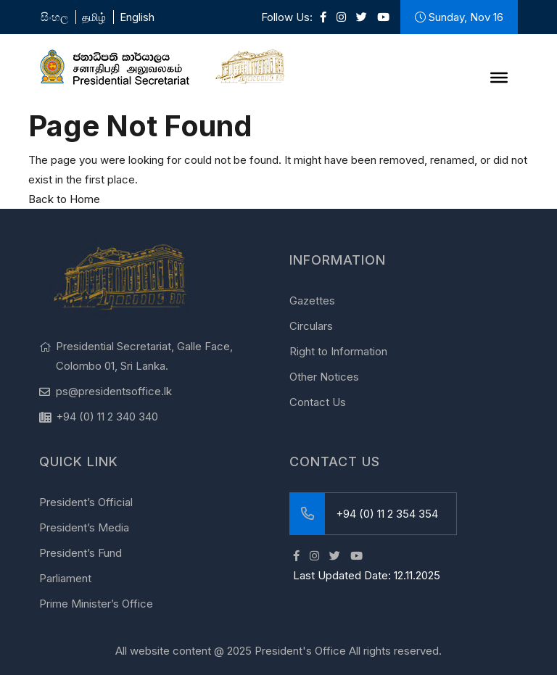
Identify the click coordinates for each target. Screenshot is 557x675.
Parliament (65, 578)
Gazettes (312, 300)
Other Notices (324, 377)
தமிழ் (94, 17)
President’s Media (84, 527)
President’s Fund (80, 553)
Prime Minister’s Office (96, 603)
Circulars (311, 326)
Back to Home (64, 199)
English (137, 17)
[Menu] (499, 78)
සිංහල (54, 17)
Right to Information (338, 351)
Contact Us (317, 402)
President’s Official (86, 502)
